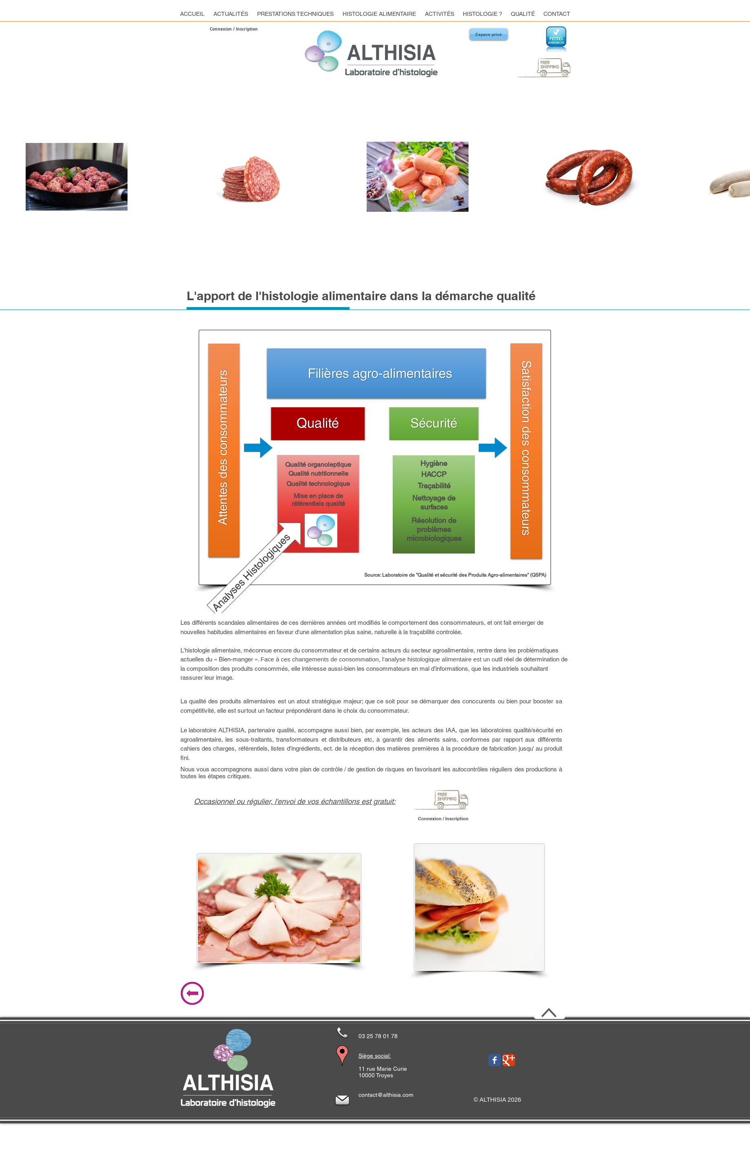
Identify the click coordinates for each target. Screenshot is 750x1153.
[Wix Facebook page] (494, 1060)
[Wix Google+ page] (509, 1060)
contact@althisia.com (386, 1095)
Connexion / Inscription (234, 29)
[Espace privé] (489, 34)
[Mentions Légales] (415, 1141)
